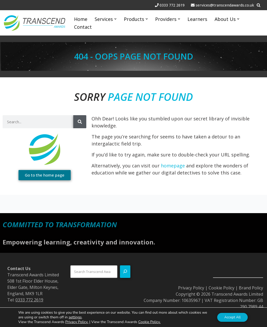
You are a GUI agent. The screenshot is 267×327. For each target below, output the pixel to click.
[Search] (258, 5)
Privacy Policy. (76, 321)
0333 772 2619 (173, 5)
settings (81, 317)
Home (80, 19)
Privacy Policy (191, 288)
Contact (83, 27)
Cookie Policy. (149, 321)
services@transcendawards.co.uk (225, 5)
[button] (115, 19)
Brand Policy (251, 288)
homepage (173, 165)
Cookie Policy (221, 288)
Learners (197, 19)
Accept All (231, 317)
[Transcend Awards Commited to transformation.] (34, 23)
